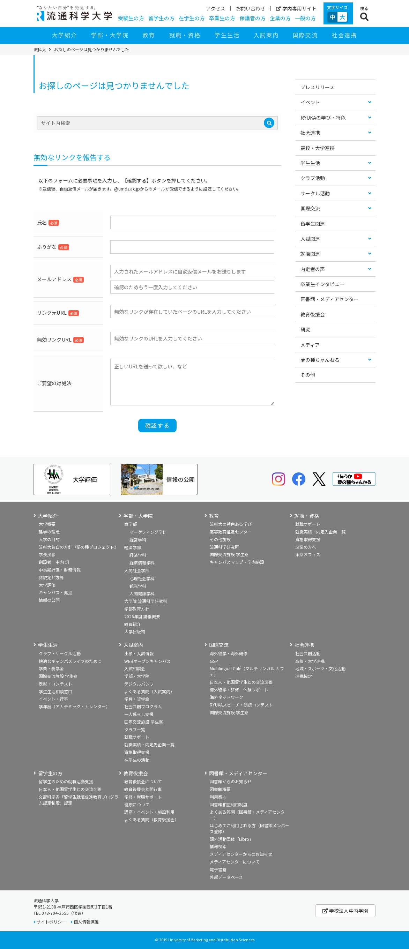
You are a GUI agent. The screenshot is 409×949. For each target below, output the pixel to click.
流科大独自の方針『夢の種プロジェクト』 (78, 547)
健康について (136, 804)
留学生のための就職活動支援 (66, 781)
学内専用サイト (296, 8)
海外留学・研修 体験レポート (239, 690)
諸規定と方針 (51, 577)
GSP (214, 661)
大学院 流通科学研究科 (145, 601)
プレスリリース (317, 87)
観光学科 (137, 586)
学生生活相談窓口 (55, 691)
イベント (310, 102)
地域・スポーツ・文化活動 (320, 668)
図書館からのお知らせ (231, 781)
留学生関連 (312, 223)
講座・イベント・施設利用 (149, 812)
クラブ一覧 (134, 729)
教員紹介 (132, 624)
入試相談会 (134, 668)
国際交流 (305, 35)
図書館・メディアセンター (329, 299)
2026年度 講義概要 (142, 616)
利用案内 (218, 797)
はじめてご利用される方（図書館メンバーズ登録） (249, 828)
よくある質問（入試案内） (149, 691)
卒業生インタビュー (322, 284)
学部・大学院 (110, 35)
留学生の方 (161, 18)
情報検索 (218, 846)
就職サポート (307, 524)
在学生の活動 (136, 760)
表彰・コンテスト (55, 684)
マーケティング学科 (148, 532)
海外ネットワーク (226, 697)
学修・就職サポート (143, 797)
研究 (305, 329)
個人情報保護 (86, 922)
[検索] (269, 123)
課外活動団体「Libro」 (231, 839)
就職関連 (310, 253)
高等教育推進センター (231, 532)
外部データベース (226, 877)
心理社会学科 (142, 578)
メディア (310, 344)
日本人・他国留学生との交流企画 (241, 682)
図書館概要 (220, 789)
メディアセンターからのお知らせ (241, 854)
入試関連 (310, 238)
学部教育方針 (136, 609)
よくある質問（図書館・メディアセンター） (247, 815)
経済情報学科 (142, 563)
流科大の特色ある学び (231, 524)
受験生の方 (131, 18)
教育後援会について (143, 781)
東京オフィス (307, 554)
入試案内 (266, 35)
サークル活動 (315, 193)
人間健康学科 (142, 593)
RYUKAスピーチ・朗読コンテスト (241, 705)
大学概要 (47, 524)
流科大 (40, 49)
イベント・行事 (53, 699)
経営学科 (137, 540)
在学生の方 (192, 18)
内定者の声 (312, 269)
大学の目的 (49, 539)
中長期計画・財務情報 (60, 570)
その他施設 (220, 539)
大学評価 (47, 585)
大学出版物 (134, 631)
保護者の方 (252, 18)
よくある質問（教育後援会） (151, 819)
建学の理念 (49, 532)
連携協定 (303, 676)
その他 (307, 374)
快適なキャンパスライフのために (70, 661)
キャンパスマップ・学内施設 (237, 562)
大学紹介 (64, 35)
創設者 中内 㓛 (54, 562)
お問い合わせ (250, 8)
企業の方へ (305, 547)
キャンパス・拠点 (55, 592)
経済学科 (137, 555)
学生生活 (227, 35)
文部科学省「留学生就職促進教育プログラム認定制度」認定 (78, 800)
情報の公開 (49, 600)
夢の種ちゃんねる (320, 359)
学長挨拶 (47, 554)
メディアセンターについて (235, 862)
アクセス (215, 8)
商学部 (130, 524)
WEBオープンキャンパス (147, 661)
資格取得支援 (307, 539)
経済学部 (132, 547)
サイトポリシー (51, 922)
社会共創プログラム (143, 706)
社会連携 (344, 35)
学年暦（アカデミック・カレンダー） (74, 706)
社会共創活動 (307, 653)
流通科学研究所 (224, 547)
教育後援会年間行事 (143, 789)
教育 (149, 35)
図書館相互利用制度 (228, 804)
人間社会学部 (136, 570)
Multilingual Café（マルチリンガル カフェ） (247, 671)
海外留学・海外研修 (228, 653)
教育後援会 (312, 314)
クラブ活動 (312, 177)
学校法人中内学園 (345, 910)
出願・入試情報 (139, 653)
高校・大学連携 (317, 147)
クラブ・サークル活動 (60, 653)
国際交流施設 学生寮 (229, 554)
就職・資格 (185, 35)
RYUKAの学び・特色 (322, 117)
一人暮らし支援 (139, 714)
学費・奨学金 (51, 668)
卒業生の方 (222, 18)
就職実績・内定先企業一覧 (320, 532)
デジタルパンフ (139, 684)
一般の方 (305, 18)
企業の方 (280, 18)
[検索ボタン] (364, 13)
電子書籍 (218, 869)
